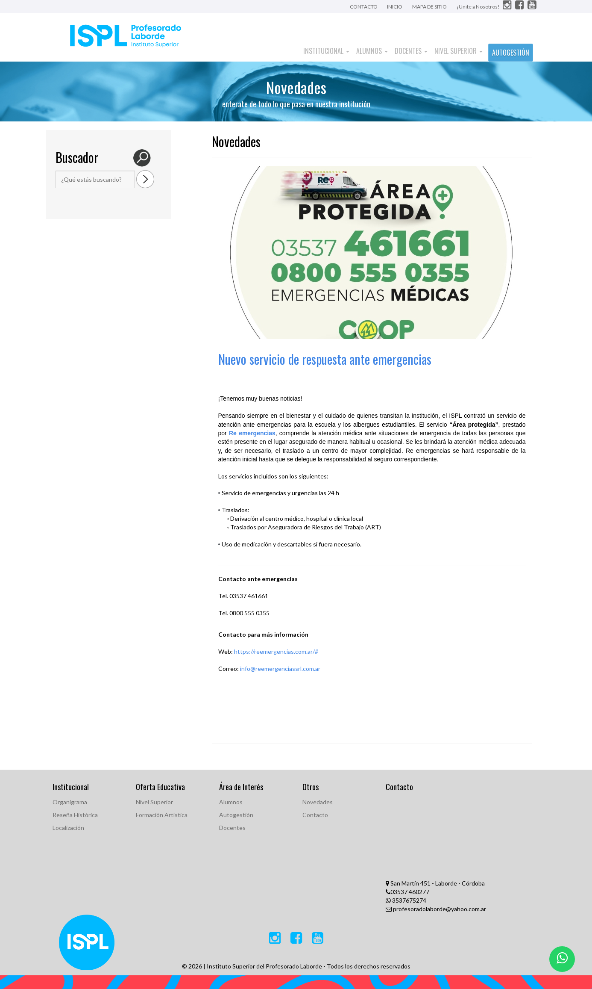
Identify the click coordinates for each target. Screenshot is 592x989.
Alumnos (372, 51)
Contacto (315, 814)
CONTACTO (364, 6)
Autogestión (236, 814)
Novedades (317, 802)
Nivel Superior (458, 51)
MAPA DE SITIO (429, 6)
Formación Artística (162, 814)
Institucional (326, 51)
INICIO (394, 6)
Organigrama (70, 802)
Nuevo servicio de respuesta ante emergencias (324, 359)
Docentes (411, 51)
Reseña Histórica (75, 814)
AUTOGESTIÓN (510, 52)
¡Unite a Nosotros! (479, 6)
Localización (68, 827)
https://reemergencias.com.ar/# (276, 651)
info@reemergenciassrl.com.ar (280, 668)
